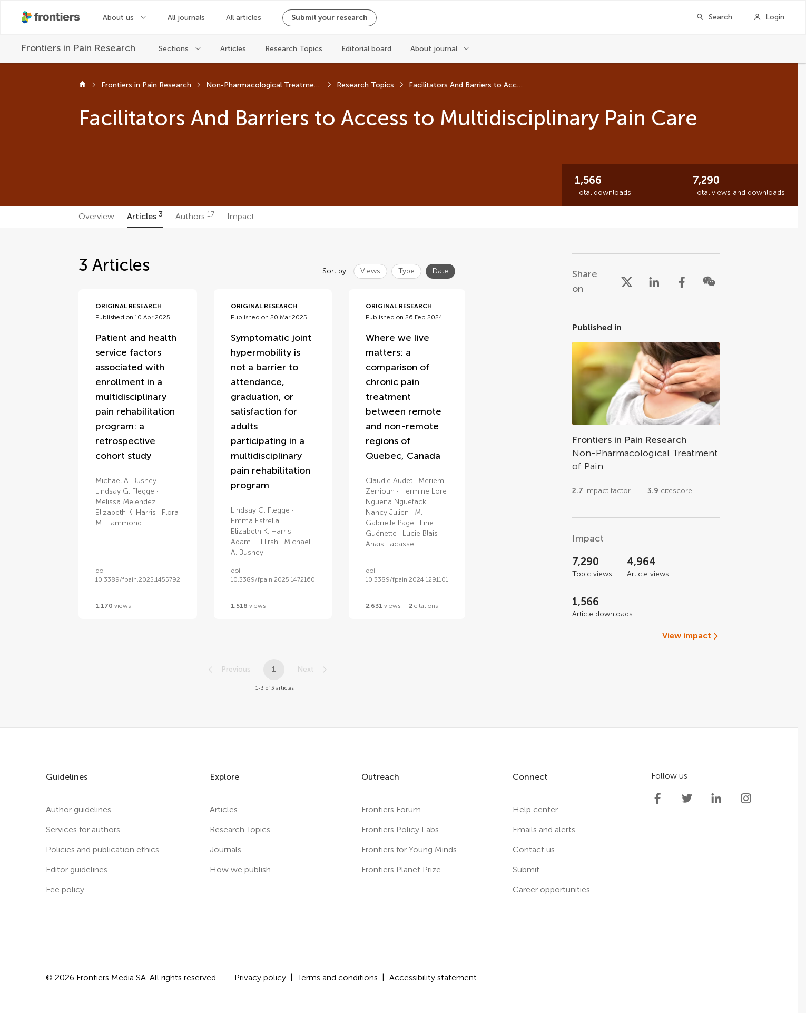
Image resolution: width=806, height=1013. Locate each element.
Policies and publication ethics (102, 849)
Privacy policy (260, 977)
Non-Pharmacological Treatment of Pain (264, 85)
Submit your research (329, 17)
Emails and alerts (544, 829)
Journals (225, 849)
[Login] (768, 17)
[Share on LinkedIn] (654, 281)
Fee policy (65, 889)
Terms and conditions (338, 977)
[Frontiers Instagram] (746, 798)
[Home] (82, 85)
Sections (174, 48)
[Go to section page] (646, 413)
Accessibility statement (433, 977)
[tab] (96, 217)
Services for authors (83, 829)
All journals (186, 17)
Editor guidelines (76, 869)
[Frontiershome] (52, 17)
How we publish (240, 869)
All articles (243, 17)
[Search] (714, 17)
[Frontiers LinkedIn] (716, 798)
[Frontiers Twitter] (687, 798)
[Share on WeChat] (709, 281)
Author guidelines (78, 809)
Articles (233, 48)
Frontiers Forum (391, 809)
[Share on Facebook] (681, 281)
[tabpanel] (398, 477)
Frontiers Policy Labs (400, 829)
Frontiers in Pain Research (146, 85)
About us (118, 17)
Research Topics (293, 48)
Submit (526, 869)
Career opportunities (551, 889)
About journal (433, 48)
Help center (535, 809)
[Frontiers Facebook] (657, 798)
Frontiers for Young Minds (409, 849)
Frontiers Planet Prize (401, 869)
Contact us (534, 849)
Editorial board (366, 48)
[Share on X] (626, 281)
